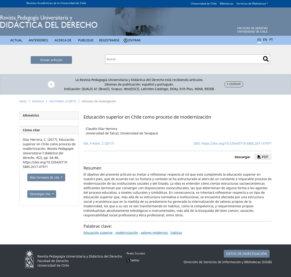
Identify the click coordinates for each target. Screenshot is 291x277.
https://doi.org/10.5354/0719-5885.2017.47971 (236, 143)
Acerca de (63, 40)
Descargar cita (40, 194)
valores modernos (154, 232)
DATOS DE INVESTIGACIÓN (246, 253)
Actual (16, 40)
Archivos (38, 101)
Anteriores (38, 40)
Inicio (23, 101)
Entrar (134, 40)
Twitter (133, 260)
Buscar (266, 59)
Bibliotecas (226, 3)
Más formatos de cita (45, 177)
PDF (263, 157)
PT (271, 39)
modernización (126, 232)
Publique (85, 40)
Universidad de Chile (204, 3)
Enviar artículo (51, 60)
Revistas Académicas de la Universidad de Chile (56, 3)
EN (265, 39)
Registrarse (109, 40)
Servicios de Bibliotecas (251, 3)
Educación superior (98, 232)
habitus (176, 232)
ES (259, 39)
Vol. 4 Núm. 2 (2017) (62, 101)
